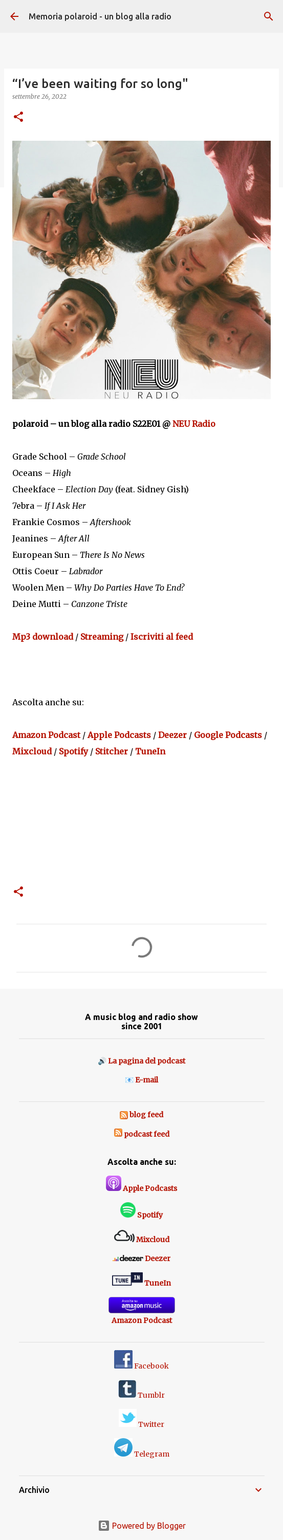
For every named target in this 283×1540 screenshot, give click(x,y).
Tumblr (141, 1395)
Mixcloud (32, 751)
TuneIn (150, 751)
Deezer (172, 735)
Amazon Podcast (46, 735)
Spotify (73, 751)
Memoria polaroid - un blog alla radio (100, 16)
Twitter (141, 1424)
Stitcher (111, 751)
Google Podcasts (228, 735)
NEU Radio (193, 424)
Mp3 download (42, 637)
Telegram (141, 1454)
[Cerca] (269, 16)
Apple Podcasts (119, 735)
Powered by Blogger (142, 1525)
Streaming (101, 637)
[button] (18, 117)
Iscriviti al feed (161, 637)
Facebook (141, 1366)
